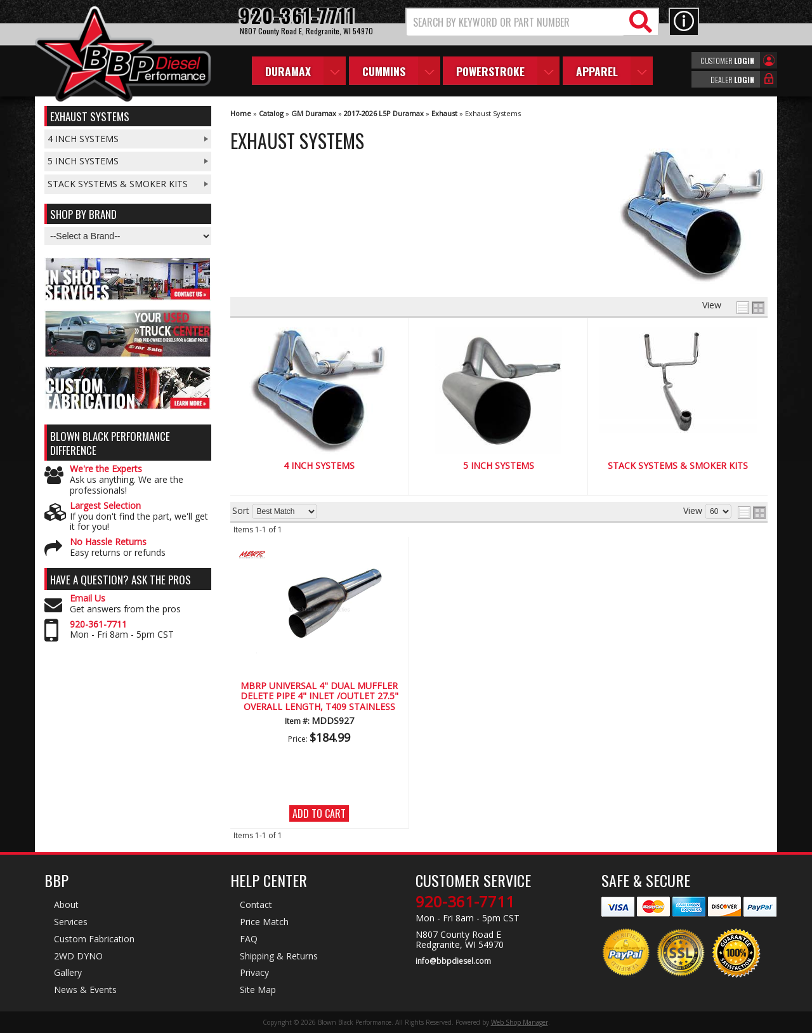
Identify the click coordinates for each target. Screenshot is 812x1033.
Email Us (87, 598)
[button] (532, 22)
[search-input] (515, 22)
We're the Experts (106, 469)
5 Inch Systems (498, 466)
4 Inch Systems (319, 466)
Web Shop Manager (519, 1022)
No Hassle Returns (108, 542)
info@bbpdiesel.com (453, 961)
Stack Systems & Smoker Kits (678, 466)
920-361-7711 (98, 624)
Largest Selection (105, 506)
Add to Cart (319, 813)
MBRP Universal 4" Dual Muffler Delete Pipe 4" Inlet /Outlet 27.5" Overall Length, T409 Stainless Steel (319, 697)
